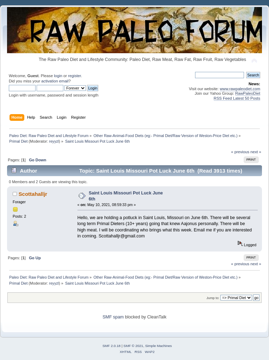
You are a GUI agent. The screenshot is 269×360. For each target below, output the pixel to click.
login (58, 76)
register (74, 76)
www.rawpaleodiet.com (240, 89)
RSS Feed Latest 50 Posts (237, 98)
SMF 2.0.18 (111, 346)
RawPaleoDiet (247, 93)
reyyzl (54, 141)
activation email (54, 81)
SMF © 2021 (133, 346)
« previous (240, 152)
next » (255, 152)
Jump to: (212, 298)
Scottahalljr (33, 194)
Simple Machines (158, 346)
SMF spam (113, 317)
